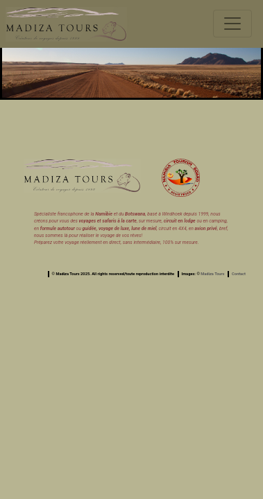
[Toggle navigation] (232, 23)
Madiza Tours (212, 274)
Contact (239, 274)
